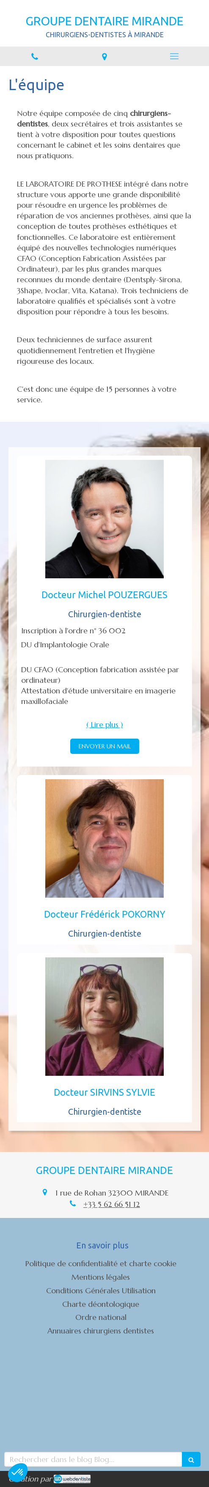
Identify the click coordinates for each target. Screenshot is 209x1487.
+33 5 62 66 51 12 (111, 1204)
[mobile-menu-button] (174, 56)
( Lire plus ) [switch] (104, 724)
